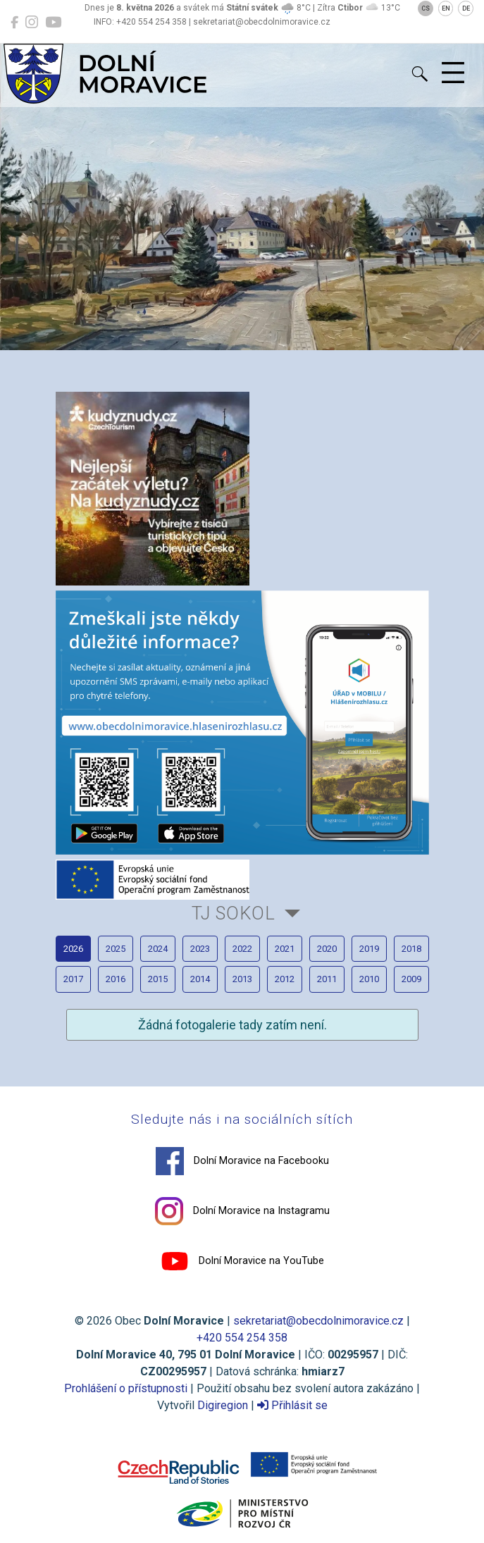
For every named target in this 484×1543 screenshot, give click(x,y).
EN (446, 8)
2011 (327, 979)
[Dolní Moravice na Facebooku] (14, 22)
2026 (73, 948)
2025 (115, 948)
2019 (369, 948)
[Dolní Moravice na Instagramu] (31, 22)
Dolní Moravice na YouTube (242, 1261)
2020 (327, 948)
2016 (115, 979)
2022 (242, 948)
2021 (284, 948)
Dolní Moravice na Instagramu (242, 1211)
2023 (200, 948)
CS (425, 8)
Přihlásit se (292, 1405)
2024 (158, 948)
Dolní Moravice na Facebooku (242, 1161)
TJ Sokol (233, 913)
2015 (158, 979)
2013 (242, 979)
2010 (369, 979)
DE (466, 8)
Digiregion (222, 1405)
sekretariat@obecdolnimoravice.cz (318, 1320)
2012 (284, 979)
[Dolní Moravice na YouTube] (53, 22)
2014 (200, 979)
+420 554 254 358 (242, 1337)
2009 (411, 979)
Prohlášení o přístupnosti (125, 1388)
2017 (73, 979)
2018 (411, 948)
